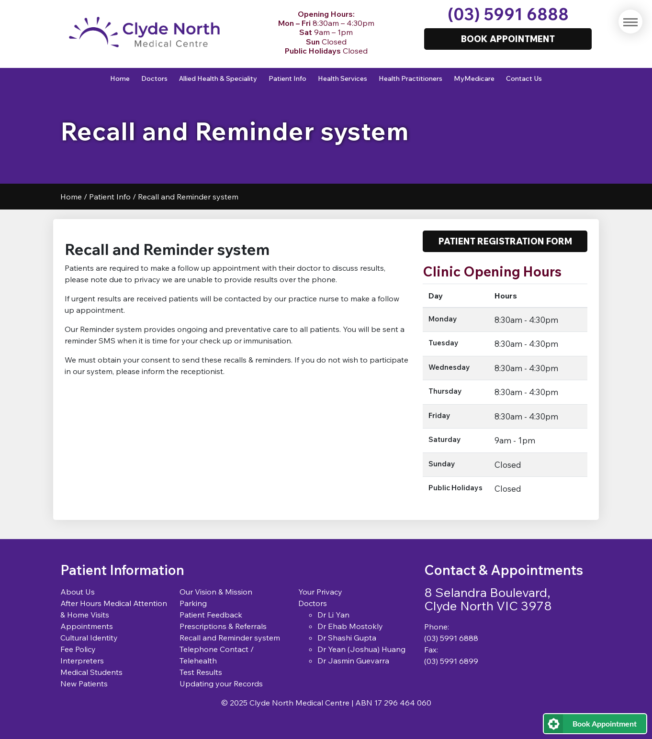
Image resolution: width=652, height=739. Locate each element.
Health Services (342, 78)
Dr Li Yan (333, 614)
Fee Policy (78, 649)
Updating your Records (221, 683)
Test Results (201, 672)
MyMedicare (474, 78)
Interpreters (82, 660)
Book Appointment (605, 723)
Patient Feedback (211, 614)
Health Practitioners (410, 78)
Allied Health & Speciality (218, 78)
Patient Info (287, 78)
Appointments (86, 626)
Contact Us (524, 78)
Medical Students (91, 672)
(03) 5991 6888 (508, 14)
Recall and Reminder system (230, 637)
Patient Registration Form (505, 241)
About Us (77, 591)
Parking (193, 603)
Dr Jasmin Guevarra (353, 660)
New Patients (84, 683)
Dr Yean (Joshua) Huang (361, 649)
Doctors (154, 78)
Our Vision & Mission (216, 591)
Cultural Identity (89, 637)
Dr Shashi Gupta (346, 637)
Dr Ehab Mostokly (350, 626)
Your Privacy (320, 591)
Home (120, 78)
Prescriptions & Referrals (223, 626)
